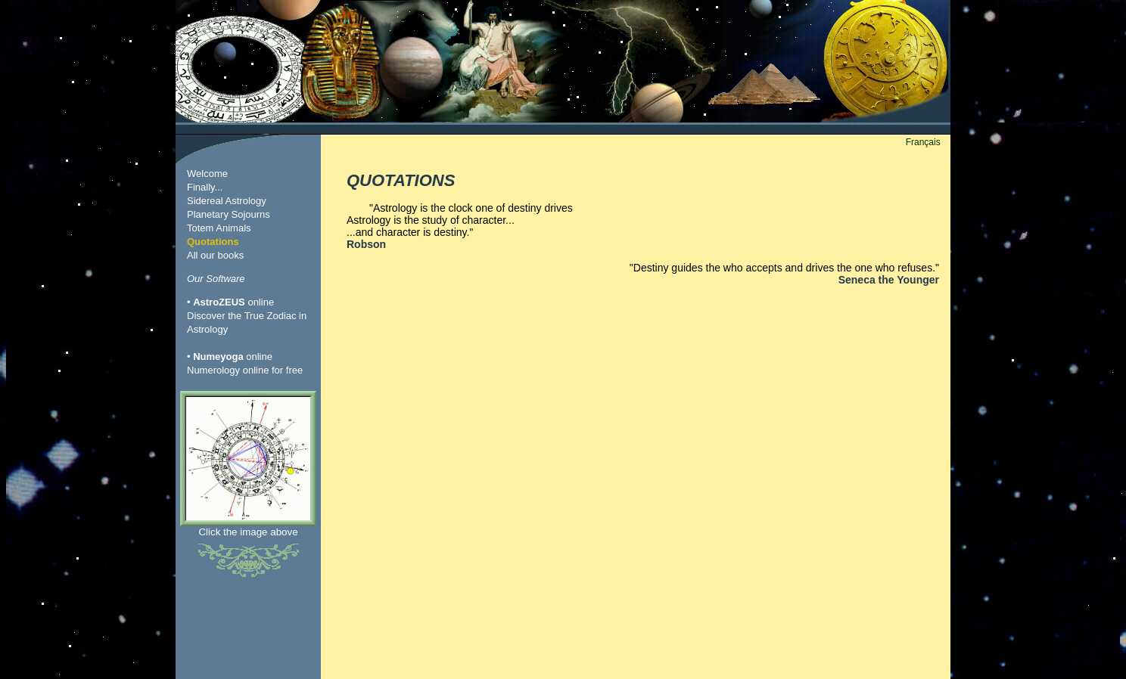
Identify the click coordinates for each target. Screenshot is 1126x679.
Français (923, 142)
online (233, 302)
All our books (215, 255)
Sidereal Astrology (226, 200)
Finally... (204, 187)
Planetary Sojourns (228, 214)
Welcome (207, 173)
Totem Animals (219, 228)
